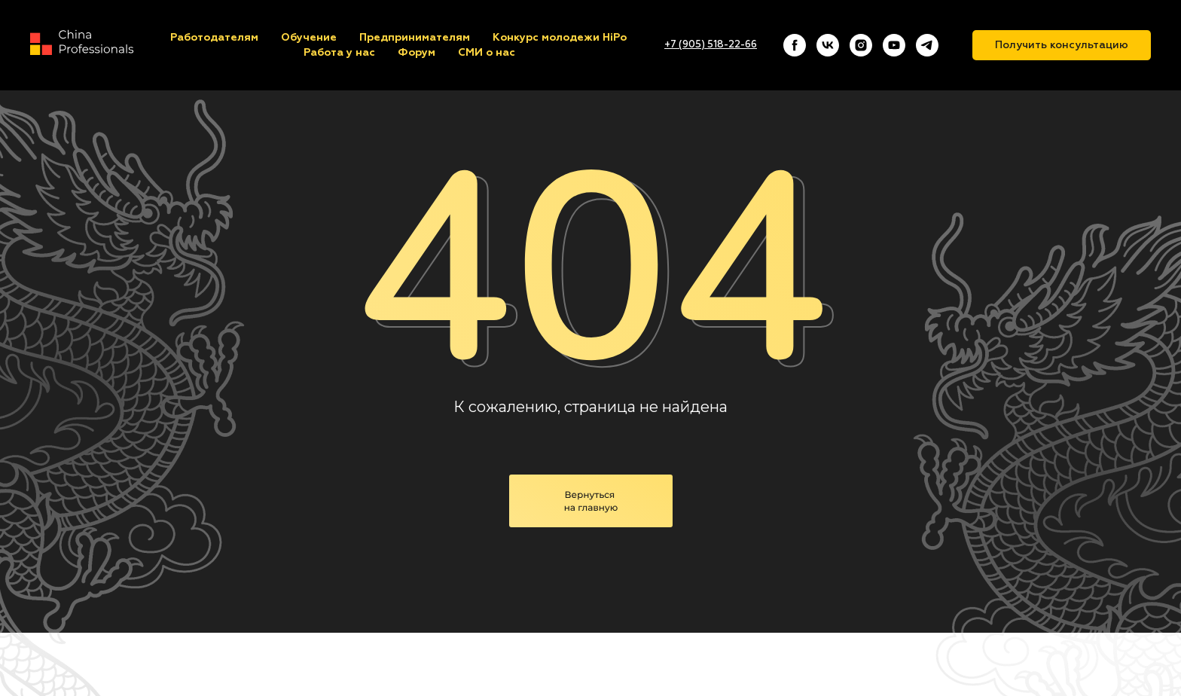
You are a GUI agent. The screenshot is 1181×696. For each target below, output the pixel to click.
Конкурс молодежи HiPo (560, 37)
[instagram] (861, 45)
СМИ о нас (486, 52)
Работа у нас (339, 52)
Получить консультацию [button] (1061, 45)
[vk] (827, 45)
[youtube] (894, 45)
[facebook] (794, 45)
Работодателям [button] (214, 37)
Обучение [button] (309, 37)
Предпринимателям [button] (414, 37)
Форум (416, 52)
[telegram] (927, 45)
